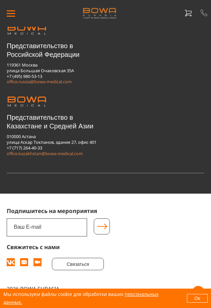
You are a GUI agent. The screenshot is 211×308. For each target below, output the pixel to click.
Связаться (78, 264)
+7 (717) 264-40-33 (24, 148)
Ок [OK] (197, 298)
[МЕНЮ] (11, 13)
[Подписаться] (102, 226)
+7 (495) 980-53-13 (24, 76)
